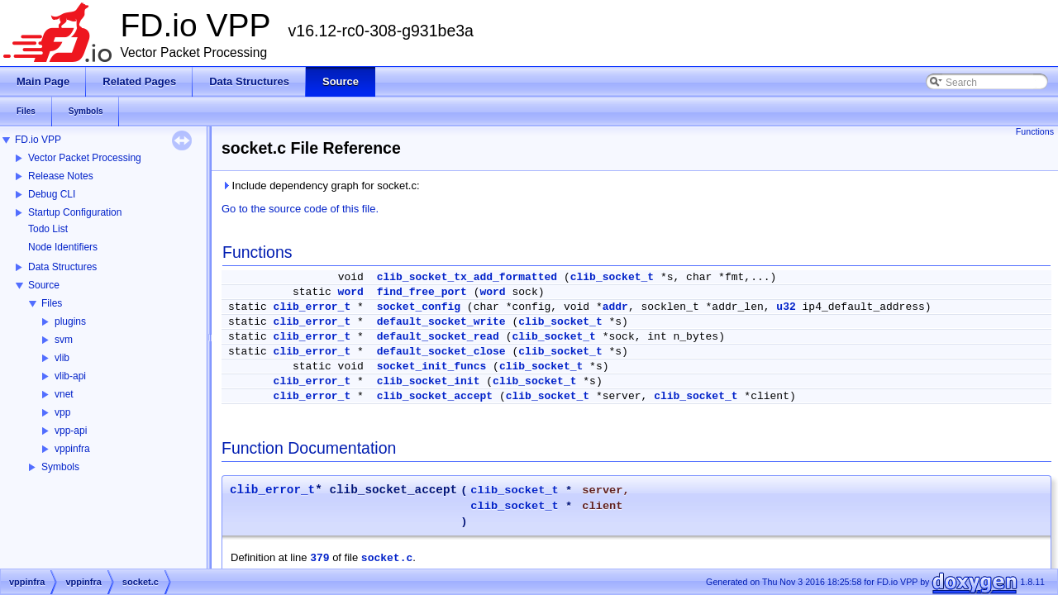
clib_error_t (312, 307)
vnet (64, 394)
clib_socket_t (612, 277)
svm (64, 339)
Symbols (60, 467)
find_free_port (422, 292)
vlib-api (70, 376)
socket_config (418, 307)
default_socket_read (438, 337)
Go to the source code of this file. (300, 208)
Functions (1035, 131)
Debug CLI (51, 194)
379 (319, 558)
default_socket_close (441, 351)
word (351, 292)
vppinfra (72, 449)
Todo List (48, 229)
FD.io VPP (38, 139)
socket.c (386, 558)
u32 (785, 307)
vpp (62, 412)
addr (615, 307)
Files (51, 303)
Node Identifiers (63, 247)
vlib (62, 358)
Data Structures (62, 267)
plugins (70, 321)
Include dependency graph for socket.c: (321, 185)
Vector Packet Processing (84, 158)
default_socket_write (441, 322)
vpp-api (71, 430)
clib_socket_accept (435, 396)
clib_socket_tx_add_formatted (467, 277)
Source (44, 285)
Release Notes (60, 176)
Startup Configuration (75, 212)
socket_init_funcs (432, 366)
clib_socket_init (428, 381)
